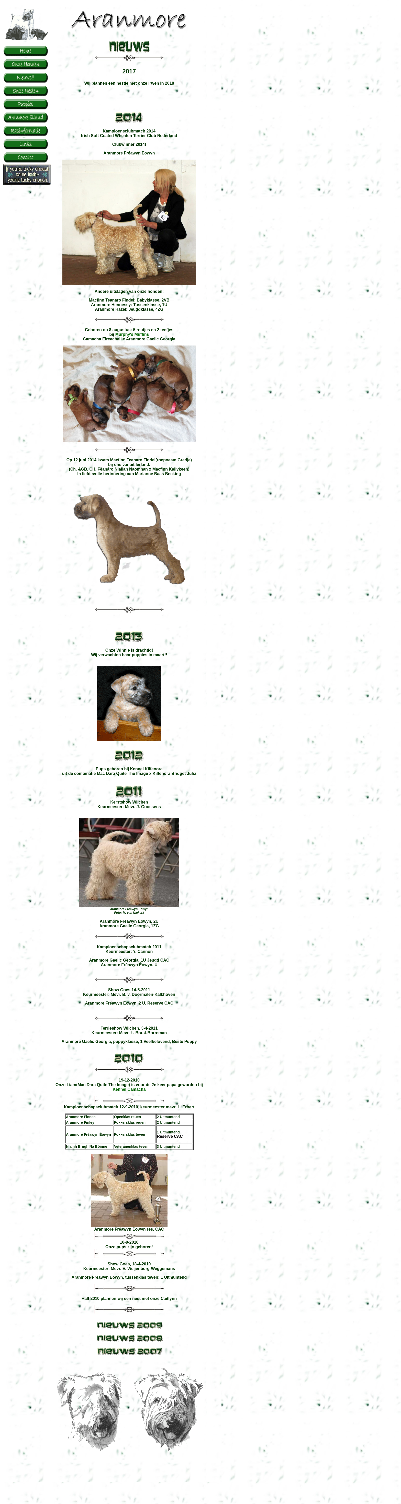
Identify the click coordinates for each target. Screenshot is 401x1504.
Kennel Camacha (129, 1089)
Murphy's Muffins (132, 334)
